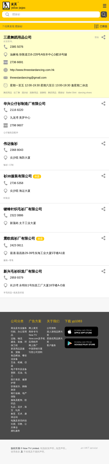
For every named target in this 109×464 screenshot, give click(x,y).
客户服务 (51, 345)
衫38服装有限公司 (18, 176)
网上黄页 (33, 328)
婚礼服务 (15, 430)
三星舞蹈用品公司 (18, 37)
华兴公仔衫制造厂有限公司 (25, 104)
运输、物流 (16, 338)
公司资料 (51, 328)
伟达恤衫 (11, 144)
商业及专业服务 (19, 328)
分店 (37, 176)
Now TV (33, 335)
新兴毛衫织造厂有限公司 (23, 271)
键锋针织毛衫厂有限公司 (23, 209)
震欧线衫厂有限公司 (19, 238)
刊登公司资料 (35, 352)
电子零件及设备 (19, 369)
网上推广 (33, 345)
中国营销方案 (35, 348)
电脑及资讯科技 (19, 420)
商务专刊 (33, 331)
